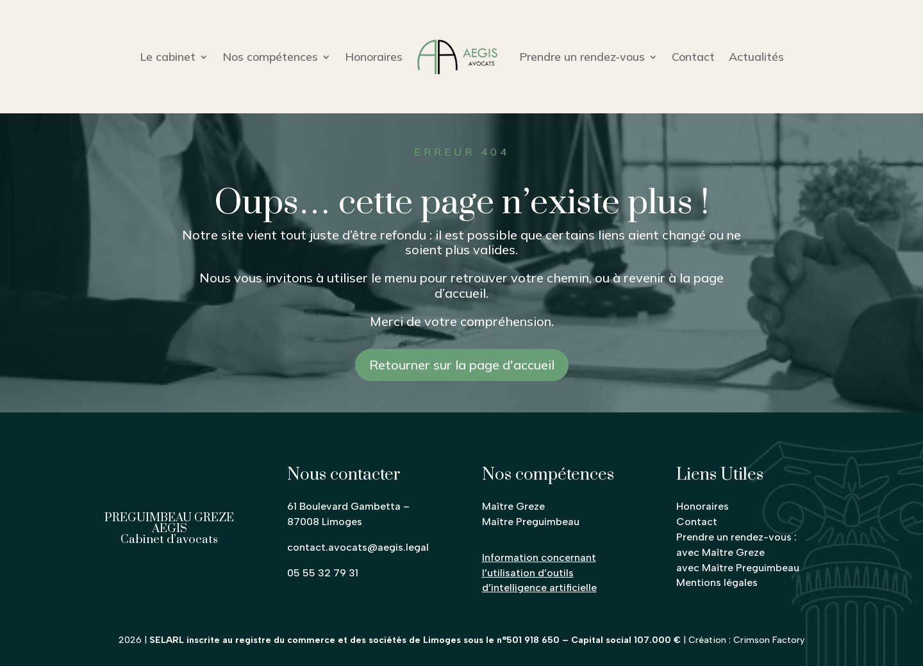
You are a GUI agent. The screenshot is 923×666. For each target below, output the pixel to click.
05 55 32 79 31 (322, 573)
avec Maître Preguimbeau (737, 568)
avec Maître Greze (720, 552)
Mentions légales (717, 582)
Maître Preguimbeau (530, 522)
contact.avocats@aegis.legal (358, 547)
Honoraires (374, 56)
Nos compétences (270, 56)
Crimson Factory (768, 640)
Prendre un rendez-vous (582, 56)
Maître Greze (513, 506)
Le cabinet (167, 56)
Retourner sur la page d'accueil (461, 365)
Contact (693, 56)
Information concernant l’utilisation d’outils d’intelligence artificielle (539, 572)
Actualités (756, 56)
